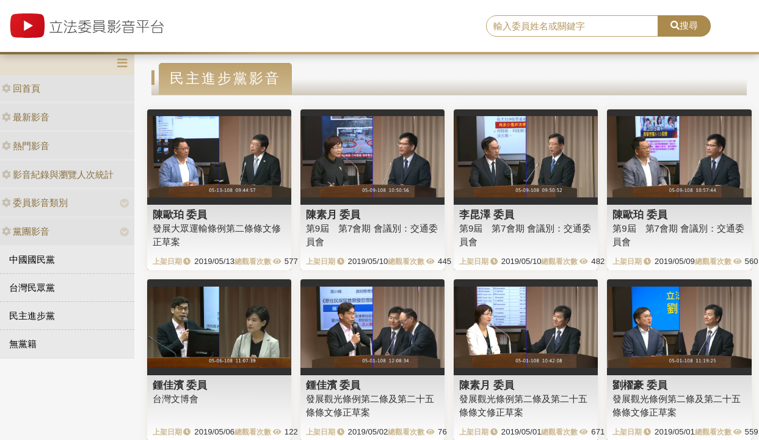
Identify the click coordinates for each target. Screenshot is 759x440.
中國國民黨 (32, 259)
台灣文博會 (175, 399)
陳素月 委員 (333, 214)
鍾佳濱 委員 (180, 385)
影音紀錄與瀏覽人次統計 (58, 174)
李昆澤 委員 (486, 214)
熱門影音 (25, 146)
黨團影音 (25, 231)
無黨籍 (23, 344)
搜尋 (684, 25)
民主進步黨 (32, 315)
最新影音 (25, 117)
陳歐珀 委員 (180, 214)
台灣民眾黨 (32, 287)
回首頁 (21, 88)
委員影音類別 (35, 202)
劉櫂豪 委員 (639, 385)
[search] (572, 26)
